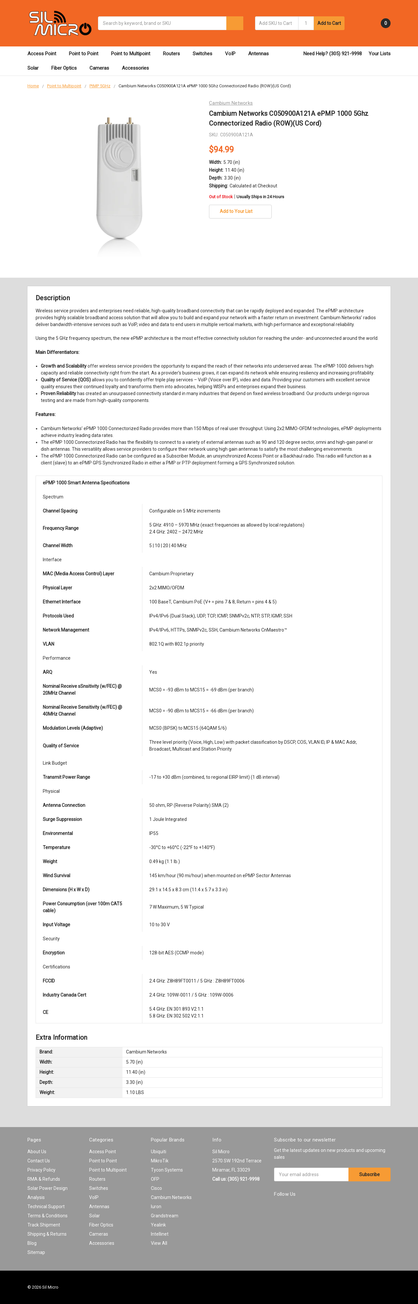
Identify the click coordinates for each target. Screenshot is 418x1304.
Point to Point (86, 54)
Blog (32, 1243)
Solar (35, 68)
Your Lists (380, 54)
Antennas (261, 54)
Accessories (138, 68)
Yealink (158, 1224)
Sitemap (36, 1252)
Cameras (102, 68)
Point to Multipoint (133, 54)
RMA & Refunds (43, 1179)
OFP (155, 1179)
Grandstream (164, 1215)
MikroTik (160, 1160)
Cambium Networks (171, 1197)
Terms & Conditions (47, 1215)
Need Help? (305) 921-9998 (332, 54)
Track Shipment (43, 1224)
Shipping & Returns (47, 1234)
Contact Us (38, 1160)
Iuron (156, 1206)
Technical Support (46, 1206)
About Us (36, 1151)
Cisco (156, 1188)
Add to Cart (329, 23)
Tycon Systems (167, 1170)
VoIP (233, 54)
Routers (174, 54)
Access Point (44, 54)
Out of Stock (246, 196)
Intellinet (160, 1234)
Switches (205, 54)
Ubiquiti (158, 1151)
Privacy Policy (41, 1170)
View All (159, 1243)
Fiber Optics (67, 68)
